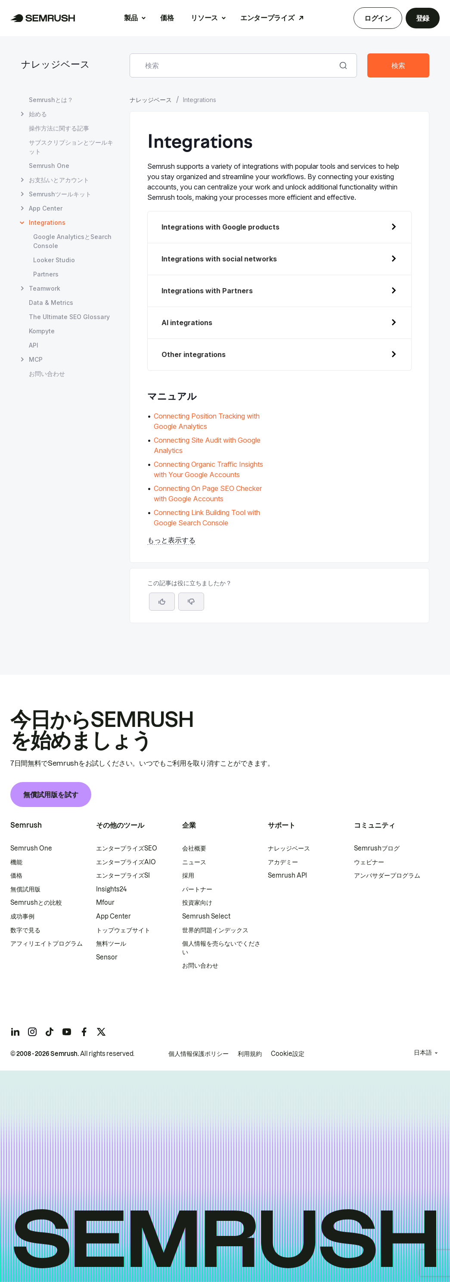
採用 (188, 875)
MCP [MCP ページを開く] (36, 359)
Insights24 (111, 889)
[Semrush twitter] (101, 1031)
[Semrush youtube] (66, 1031)
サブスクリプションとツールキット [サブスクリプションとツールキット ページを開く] (71, 147)
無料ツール (111, 943)
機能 (16, 862)
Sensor (107, 957)
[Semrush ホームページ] (42, 18)
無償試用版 (25, 889)
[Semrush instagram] (32, 1031)
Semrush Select (206, 916)
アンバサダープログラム (387, 875)
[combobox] (234, 65)
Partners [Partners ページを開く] (46, 274)
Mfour (105, 902)
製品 (130, 18)
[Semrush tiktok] (49, 1031)
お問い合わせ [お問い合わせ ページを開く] (47, 373)
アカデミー (283, 862)
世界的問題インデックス (215, 930)
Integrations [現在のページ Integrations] (47, 222)
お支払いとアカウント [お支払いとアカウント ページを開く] (59, 179)
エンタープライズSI (123, 875)
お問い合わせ (200, 965)
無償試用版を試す (50, 794)
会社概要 (194, 848)
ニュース (194, 862)
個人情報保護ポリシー (198, 1053)
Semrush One (31, 848)
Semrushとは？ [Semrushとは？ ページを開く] (51, 99)
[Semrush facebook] (84, 1031)
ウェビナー (369, 862)
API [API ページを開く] (33, 345)
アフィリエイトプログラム (46, 943)
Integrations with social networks (219, 259)
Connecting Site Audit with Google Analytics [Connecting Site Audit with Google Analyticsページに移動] (207, 445)
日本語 (423, 1052)
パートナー (197, 889)
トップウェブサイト (123, 930)
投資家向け (197, 902)
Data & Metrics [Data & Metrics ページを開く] (51, 302)
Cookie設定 (287, 1053)
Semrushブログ (377, 848)
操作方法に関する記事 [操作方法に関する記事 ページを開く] (59, 128)
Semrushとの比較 (36, 902)
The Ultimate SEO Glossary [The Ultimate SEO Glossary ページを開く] (69, 316)
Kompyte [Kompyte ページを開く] (42, 331)
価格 (167, 18)
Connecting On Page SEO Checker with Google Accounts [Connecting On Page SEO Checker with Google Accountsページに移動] (208, 493)
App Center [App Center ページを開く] (45, 208)
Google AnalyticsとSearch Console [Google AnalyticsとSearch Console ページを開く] (72, 241)
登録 (422, 18)
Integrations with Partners (207, 290)
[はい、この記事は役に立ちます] (162, 602)
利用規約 (250, 1053)
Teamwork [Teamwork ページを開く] (44, 288)
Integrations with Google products (220, 227)
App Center (113, 916)
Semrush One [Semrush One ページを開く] (49, 165)
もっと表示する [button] (171, 540)
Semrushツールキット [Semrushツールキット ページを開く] (60, 194)
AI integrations (186, 322)
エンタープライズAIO (126, 862)
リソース (204, 18)
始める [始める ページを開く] (38, 113)
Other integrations (193, 354)
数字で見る (25, 930)
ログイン (377, 18)
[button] (191, 602)
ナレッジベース (55, 65)
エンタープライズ (267, 18)
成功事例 (22, 916)
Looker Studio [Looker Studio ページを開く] (54, 260)
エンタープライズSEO (126, 848)
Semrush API (287, 875)
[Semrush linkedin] (15, 1031)
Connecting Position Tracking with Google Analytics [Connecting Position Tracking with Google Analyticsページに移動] (207, 421)
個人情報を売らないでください (221, 948)
